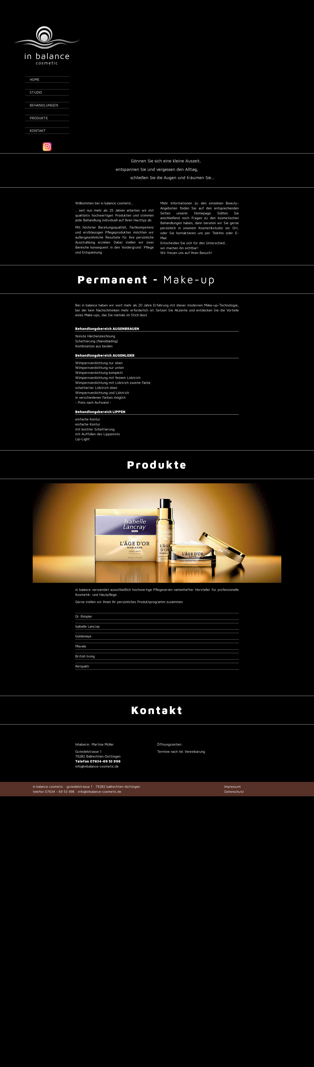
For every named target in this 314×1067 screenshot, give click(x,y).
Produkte (39, 107)
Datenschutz (234, 781)
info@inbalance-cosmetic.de (97, 755)
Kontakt (38, 120)
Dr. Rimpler (83, 605)
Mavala (80, 635)
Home (34, 69)
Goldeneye (83, 625)
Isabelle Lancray (87, 615)
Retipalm (82, 655)
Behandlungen (44, 94)
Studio (36, 81)
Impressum (232, 776)
